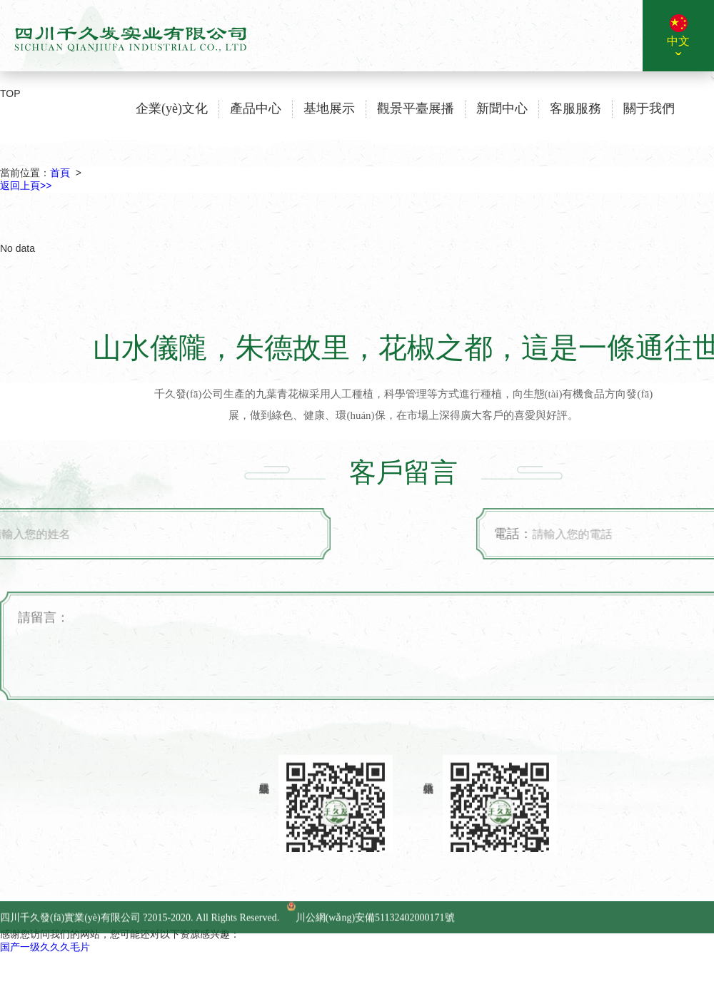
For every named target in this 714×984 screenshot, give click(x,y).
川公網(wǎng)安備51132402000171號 (371, 939)
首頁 (60, 172)
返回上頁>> (25, 185)
